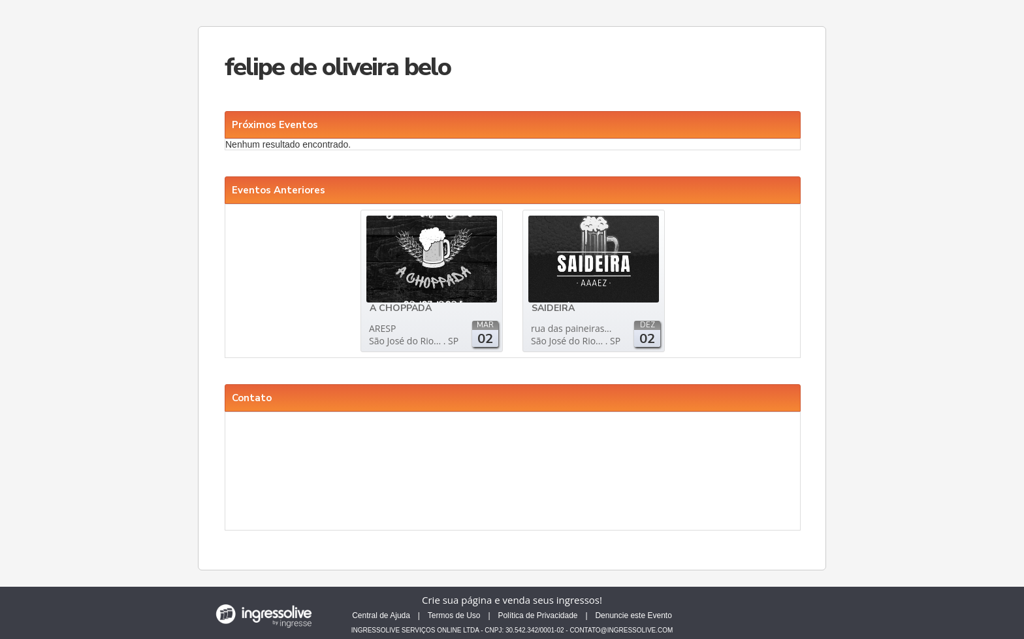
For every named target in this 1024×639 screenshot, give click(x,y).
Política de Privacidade (537, 615)
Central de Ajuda (381, 615)
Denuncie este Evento (633, 615)
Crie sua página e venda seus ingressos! (512, 599)
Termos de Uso (454, 615)
